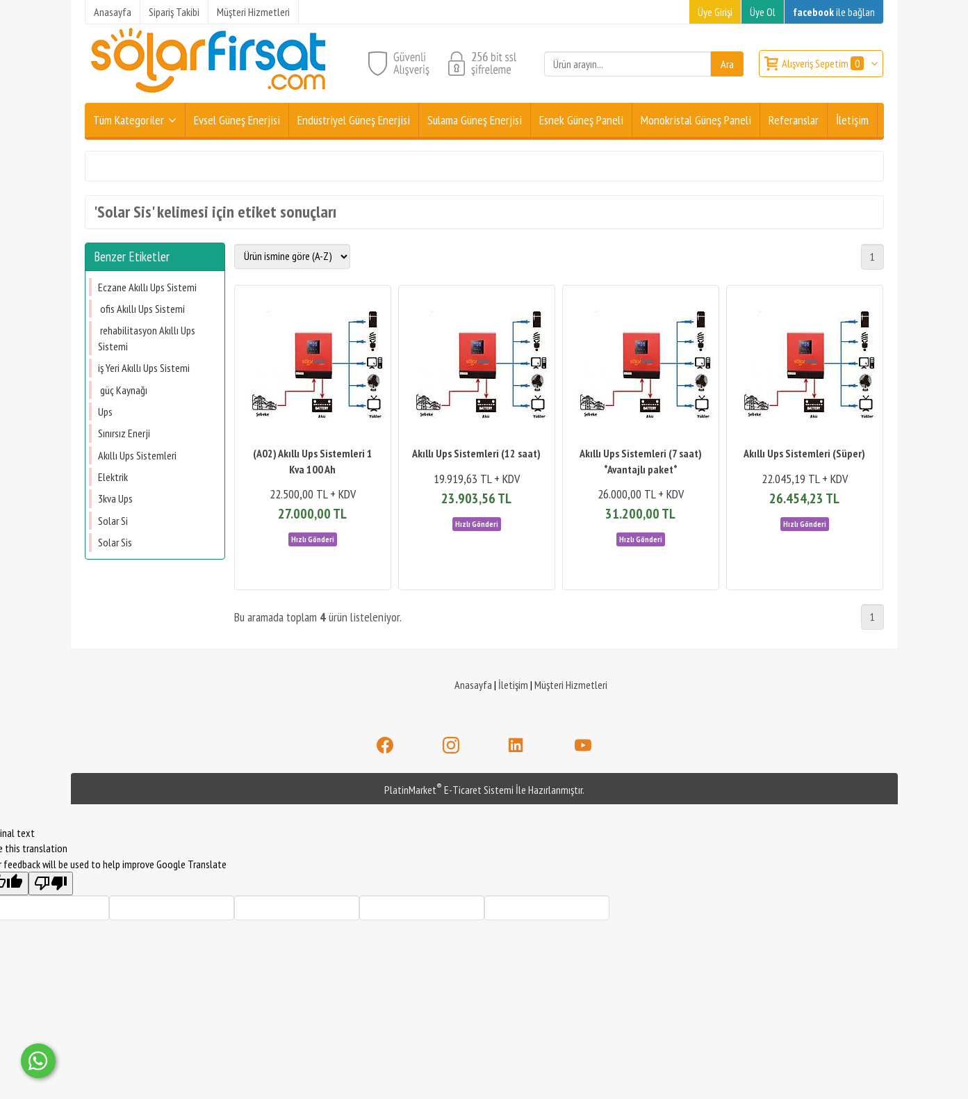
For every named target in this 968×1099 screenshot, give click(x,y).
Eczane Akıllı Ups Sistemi (147, 287)
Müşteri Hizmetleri (570, 685)
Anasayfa (473, 685)
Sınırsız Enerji (124, 433)
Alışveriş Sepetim (824, 63)
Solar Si (113, 521)
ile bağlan (834, 12)
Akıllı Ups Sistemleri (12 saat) (476, 453)
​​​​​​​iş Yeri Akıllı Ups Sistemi (144, 368)
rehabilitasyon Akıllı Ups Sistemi (146, 337)
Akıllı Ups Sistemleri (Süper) (804, 453)
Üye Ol (763, 12)
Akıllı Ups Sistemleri (137, 455)
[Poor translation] (50, 883)
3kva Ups (115, 498)
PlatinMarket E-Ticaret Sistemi (449, 790)
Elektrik (113, 477)
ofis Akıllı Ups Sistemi (141, 309)
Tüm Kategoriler (128, 120)
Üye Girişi (715, 12)
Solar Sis (115, 542)
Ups (105, 411)
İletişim (513, 685)
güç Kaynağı (122, 390)
